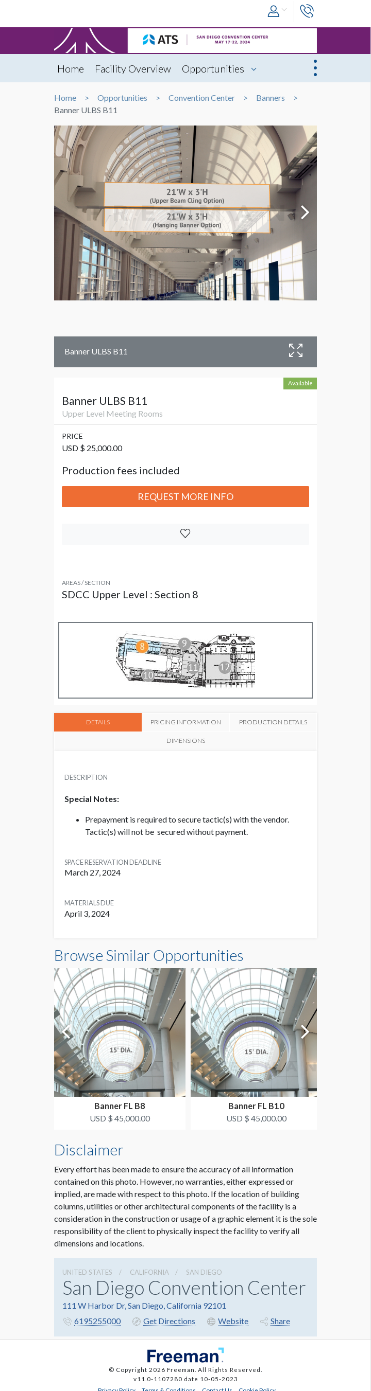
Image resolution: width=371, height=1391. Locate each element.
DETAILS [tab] (86, 721)
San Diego (204, 1261)
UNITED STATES (87, 1261)
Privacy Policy (117, 1379)
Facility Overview (133, 68)
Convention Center (201, 98)
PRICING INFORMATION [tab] (152, 726)
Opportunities (213, 68)
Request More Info (185, 496)
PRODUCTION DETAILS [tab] (218, 726)
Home (70, 68)
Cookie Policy (257, 1379)
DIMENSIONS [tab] (284, 721)
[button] (278, 11)
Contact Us (217, 1379)
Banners (270, 98)
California (149, 1261)
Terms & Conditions (169, 1379)
